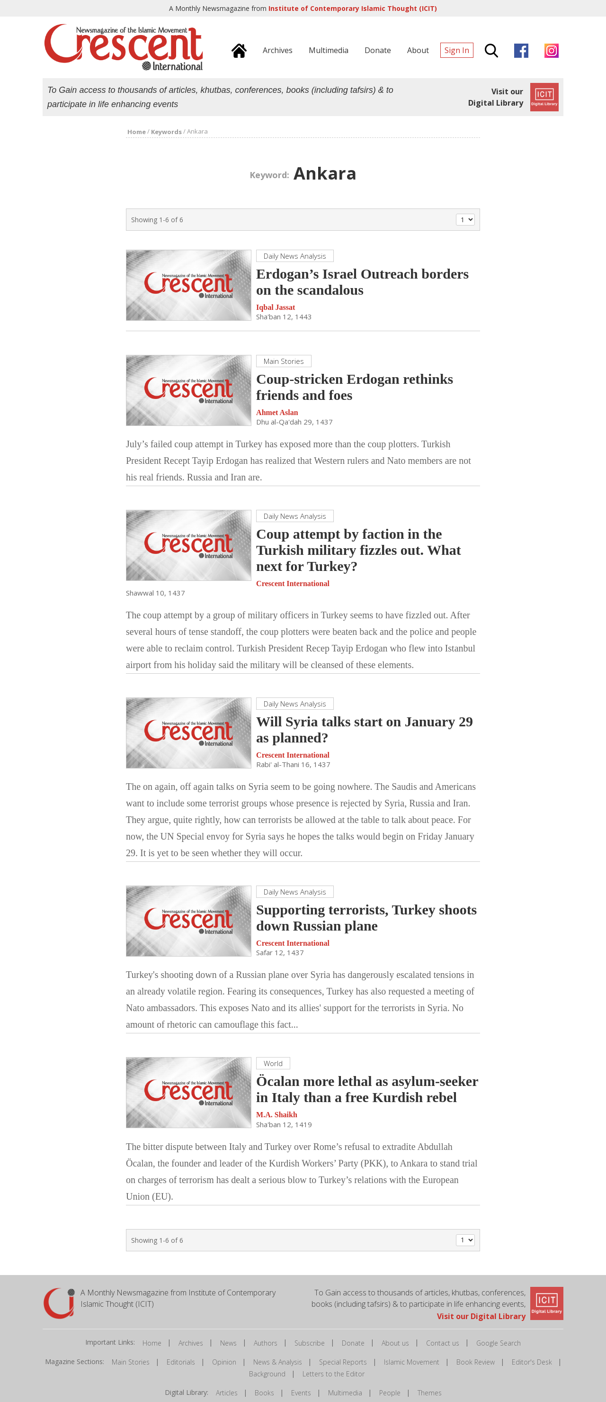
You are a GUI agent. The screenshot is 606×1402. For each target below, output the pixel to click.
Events (301, 1393)
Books (264, 1393)
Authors (265, 1343)
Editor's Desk (532, 1362)
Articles (227, 1393)
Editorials (181, 1362)
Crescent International (293, 584)
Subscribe (309, 1343)
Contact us (442, 1343)
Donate (353, 1343)
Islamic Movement (411, 1362)
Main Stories (131, 1362)
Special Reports (343, 1362)
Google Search (498, 1343)
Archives (190, 1343)
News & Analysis (277, 1362)
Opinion (224, 1362)
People (390, 1393)
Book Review (475, 1362)
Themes (430, 1393)
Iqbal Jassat (275, 308)
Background (267, 1374)
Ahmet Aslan (277, 413)
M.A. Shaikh (276, 1115)
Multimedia (345, 1393)
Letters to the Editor (334, 1374)
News (228, 1343)
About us (395, 1343)
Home (152, 1343)
